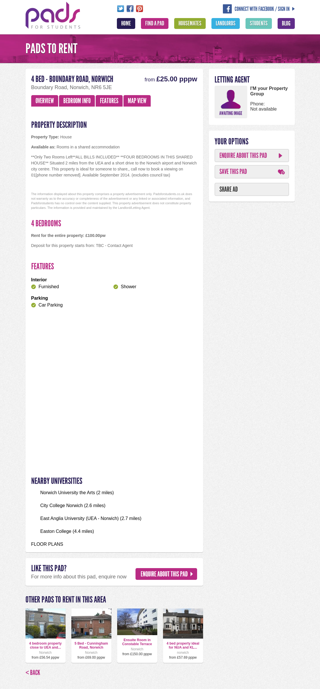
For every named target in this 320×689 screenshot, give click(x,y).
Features (109, 101)
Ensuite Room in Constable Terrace (137, 642)
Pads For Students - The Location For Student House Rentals (53, 14)
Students (259, 23)
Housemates (189, 23)
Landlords (225, 23)
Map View (137, 101)
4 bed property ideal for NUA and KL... (182, 645)
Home (126, 23)
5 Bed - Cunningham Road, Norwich (91, 645)
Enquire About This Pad (243, 156)
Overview (45, 101)
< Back (32, 673)
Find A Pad (154, 23)
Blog (286, 23)
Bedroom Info (77, 101)
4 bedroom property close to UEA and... (45, 645)
